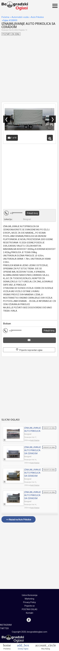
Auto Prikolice (37, 17)
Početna (5, 17)
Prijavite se (29, 606)
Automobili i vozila (20, 17)
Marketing (29, 599)
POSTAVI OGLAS (29, 609)
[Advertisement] (29, 71)
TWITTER (4, 628)
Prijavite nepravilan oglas (29, 349)
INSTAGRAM (6, 625)
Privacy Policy (29, 602)
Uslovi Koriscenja (29, 595)
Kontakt (29, 613)
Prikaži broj (32, 213)
